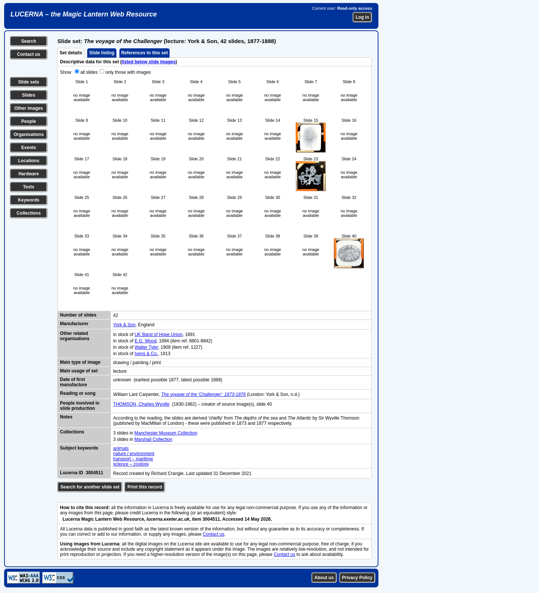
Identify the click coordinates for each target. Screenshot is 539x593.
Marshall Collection (153, 439)
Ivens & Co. (146, 353)
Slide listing (101, 52)
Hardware (28, 173)
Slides (28, 95)
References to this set (144, 52)
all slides (89, 72)
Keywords (28, 200)
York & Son (124, 324)
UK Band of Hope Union (159, 334)
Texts (28, 187)
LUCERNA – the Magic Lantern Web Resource (83, 14)
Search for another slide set (89, 487)
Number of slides (78, 315)
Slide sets (28, 82)
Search (28, 41)
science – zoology (131, 464)
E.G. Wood (145, 341)
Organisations (28, 134)
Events (28, 147)
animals (120, 448)
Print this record (144, 487)
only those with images (128, 72)
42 (115, 315)
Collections (28, 213)
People (28, 121)
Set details (71, 52)
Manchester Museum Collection (165, 433)
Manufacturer (74, 323)
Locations (28, 160)
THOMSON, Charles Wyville (141, 404)
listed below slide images (149, 61)
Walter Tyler (146, 347)
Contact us (28, 54)
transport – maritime (133, 459)
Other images (28, 108)
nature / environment (133, 453)
